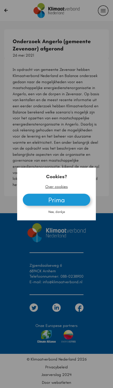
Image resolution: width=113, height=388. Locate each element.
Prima (56, 200)
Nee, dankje (56, 211)
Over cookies (56, 186)
